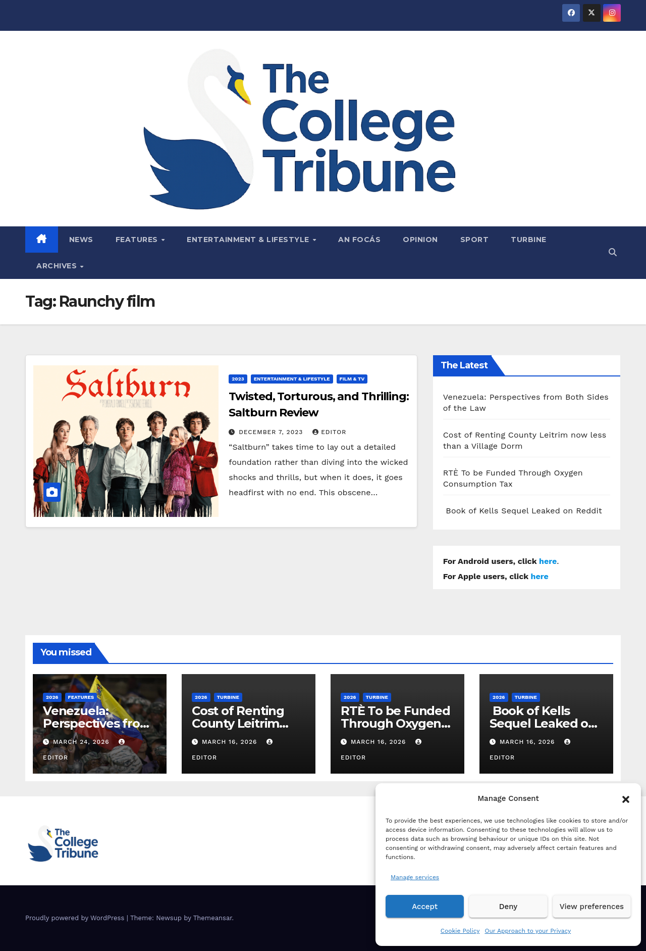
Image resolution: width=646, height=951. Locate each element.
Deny (508, 906)
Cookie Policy (460, 930)
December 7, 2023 (272, 432)
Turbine (529, 239)
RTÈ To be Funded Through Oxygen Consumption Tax (395, 723)
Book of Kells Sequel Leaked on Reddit (522, 510)
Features (138, 239)
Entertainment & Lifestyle (249, 239)
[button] (626, 798)
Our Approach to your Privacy (527, 930)
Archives (57, 265)
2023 (238, 379)
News (81, 239)
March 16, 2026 (230, 741)
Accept (425, 906)
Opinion (420, 239)
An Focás (359, 239)
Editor (329, 432)
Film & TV (352, 379)
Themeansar (212, 918)
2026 (52, 697)
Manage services (415, 877)
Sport (474, 239)
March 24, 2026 (82, 741)
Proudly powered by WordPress (76, 918)
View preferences (592, 906)
